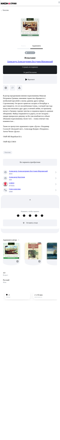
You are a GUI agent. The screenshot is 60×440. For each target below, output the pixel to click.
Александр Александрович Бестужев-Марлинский (30, 61)
